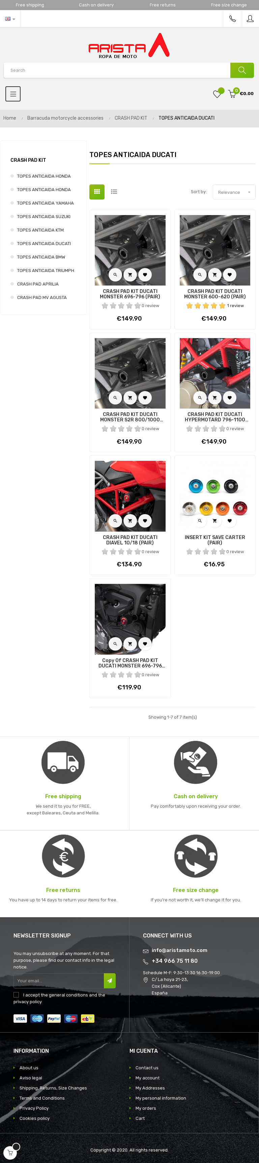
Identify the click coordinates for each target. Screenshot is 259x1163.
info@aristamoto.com (179, 950)
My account (148, 1077)
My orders (146, 1108)
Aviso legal (31, 1077)
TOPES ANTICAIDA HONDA (44, 176)
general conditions (68, 994)
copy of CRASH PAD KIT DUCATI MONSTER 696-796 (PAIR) (130, 663)
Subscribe (110, 980)
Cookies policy (35, 1118)
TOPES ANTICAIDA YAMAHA (45, 203)
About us (29, 1067)
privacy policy (27, 1001)
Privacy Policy (34, 1108)
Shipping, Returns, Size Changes (53, 1088)
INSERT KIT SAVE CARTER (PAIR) (215, 540)
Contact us (147, 1067)
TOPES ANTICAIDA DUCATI (44, 243)
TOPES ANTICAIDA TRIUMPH (45, 270)
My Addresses (150, 1088)
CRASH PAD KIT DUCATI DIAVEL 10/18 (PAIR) (130, 540)
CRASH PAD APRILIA (38, 284)
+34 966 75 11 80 (175, 961)
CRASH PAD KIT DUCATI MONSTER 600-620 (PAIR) (215, 294)
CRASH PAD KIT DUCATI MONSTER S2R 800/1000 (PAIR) (130, 417)
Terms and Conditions (42, 1098)
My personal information (161, 1098)
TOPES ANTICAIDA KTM (40, 230)
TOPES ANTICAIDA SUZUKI (43, 216)
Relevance (236, 192)
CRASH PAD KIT (28, 160)
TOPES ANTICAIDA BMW (41, 257)
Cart (140, 1118)
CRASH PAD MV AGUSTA (42, 297)
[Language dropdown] (10, 18)
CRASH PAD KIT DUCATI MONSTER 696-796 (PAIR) (130, 294)
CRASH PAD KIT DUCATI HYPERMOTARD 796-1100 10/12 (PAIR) (215, 417)
